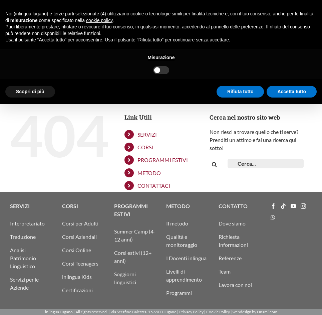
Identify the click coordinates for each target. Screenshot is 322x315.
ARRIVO (221, 7)
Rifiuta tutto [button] (240, 302)
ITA (234, 7)
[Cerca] (214, 164)
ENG (259, 7)
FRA (251, 7)
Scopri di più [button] (30, 302)
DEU (242, 7)
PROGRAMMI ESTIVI (162, 160)
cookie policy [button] (99, 230)
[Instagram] (303, 206)
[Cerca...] (266, 163)
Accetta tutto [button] (291, 302)
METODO (149, 173)
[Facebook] (273, 206)
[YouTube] (293, 206)
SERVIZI (147, 134)
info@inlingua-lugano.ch (290, 7)
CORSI (145, 147)
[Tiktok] (283, 206)
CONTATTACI (153, 185)
